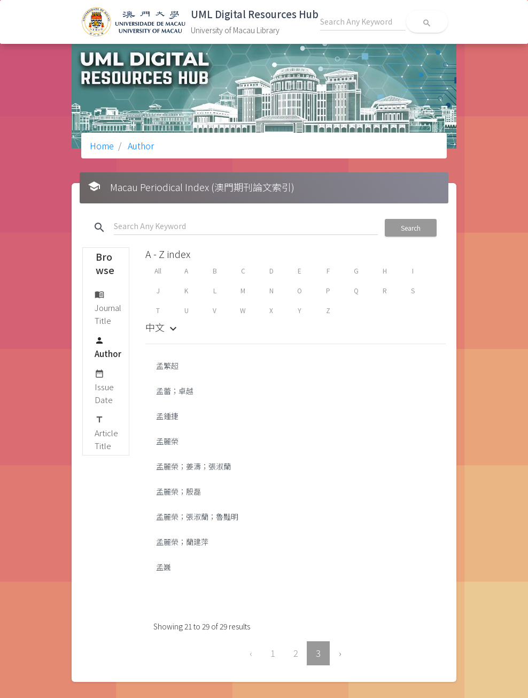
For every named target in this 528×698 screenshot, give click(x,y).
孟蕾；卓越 (174, 390)
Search (411, 227)
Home (102, 145)
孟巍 (163, 567)
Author (140, 145)
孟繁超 (167, 365)
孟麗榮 (167, 441)
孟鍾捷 (167, 416)
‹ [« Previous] (251, 653)
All (157, 270)
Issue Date (104, 386)
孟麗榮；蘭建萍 (182, 541)
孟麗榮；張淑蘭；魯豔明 (197, 516)
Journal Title (108, 307)
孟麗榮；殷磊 (178, 491)
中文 (162, 327)
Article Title (106, 432)
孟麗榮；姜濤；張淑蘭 (193, 466)
